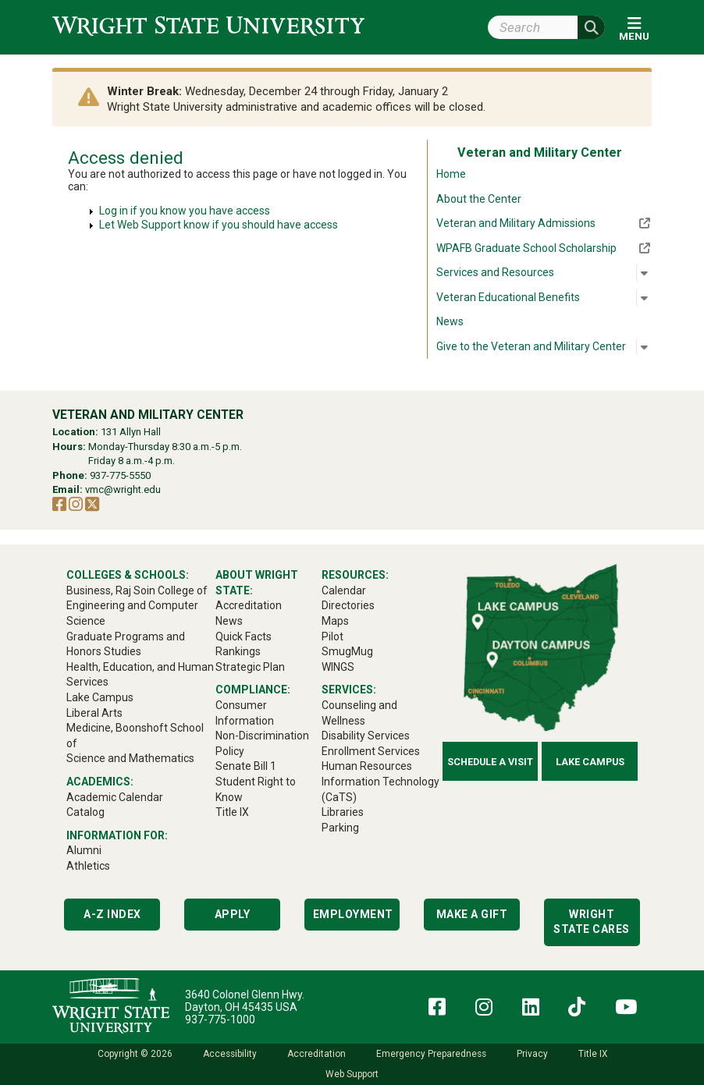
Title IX (592, 1053)
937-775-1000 (220, 1019)
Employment (353, 914)
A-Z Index (112, 914)
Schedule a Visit (490, 762)
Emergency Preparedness (431, 1053)
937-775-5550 (120, 475)
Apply (233, 914)
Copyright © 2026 (135, 1053)
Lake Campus (590, 762)
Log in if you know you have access (184, 210)
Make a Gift (472, 914)
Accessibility (230, 1053)
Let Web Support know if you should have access (218, 224)
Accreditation (316, 1053)
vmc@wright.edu (123, 489)
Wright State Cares (591, 922)
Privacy (532, 1053)
